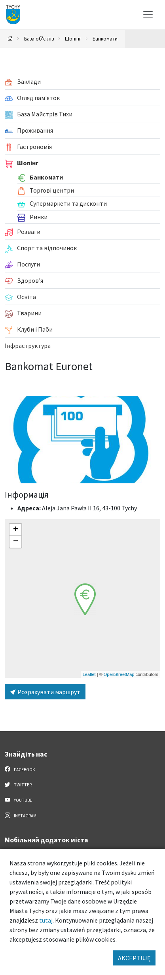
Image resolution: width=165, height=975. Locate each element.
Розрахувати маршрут (45, 692)
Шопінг (73, 38)
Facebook (20, 769)
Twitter (18, 784)
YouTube (18, 799)
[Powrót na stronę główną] (10, 39)
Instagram (20, 815)
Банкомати (105, 38)
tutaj (46, 920)
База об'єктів (39, 38)
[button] (85, 599)
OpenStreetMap (119, 674)
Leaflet (89, 674)
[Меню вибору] (148, 14)
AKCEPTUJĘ (134, 958)
